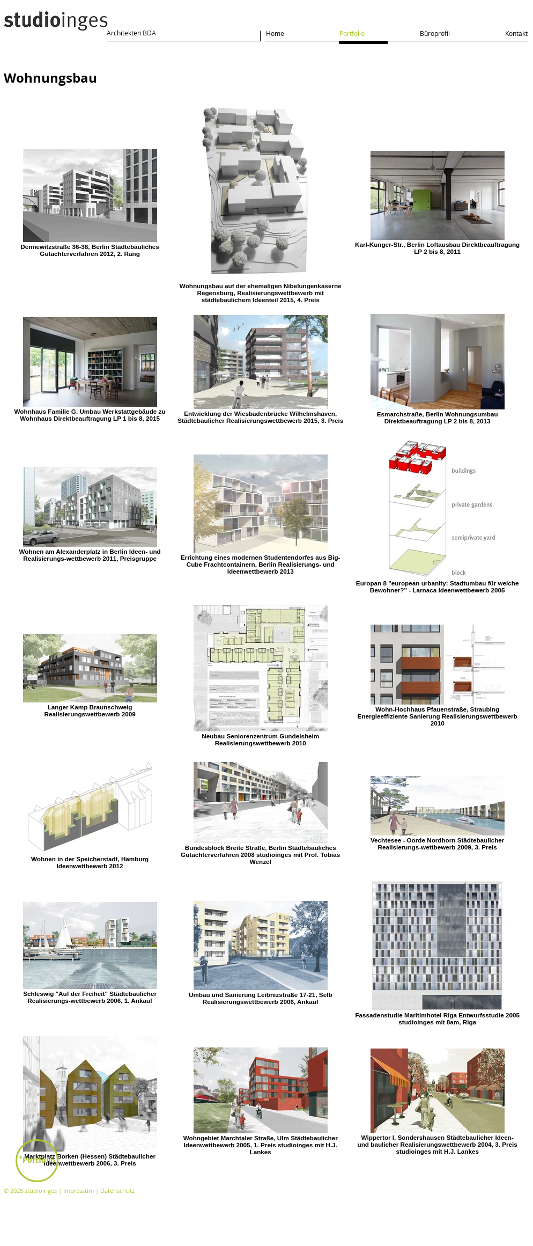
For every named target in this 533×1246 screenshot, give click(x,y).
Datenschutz (117, 1190)
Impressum (78, 1190)
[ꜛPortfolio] (37, 1160)
